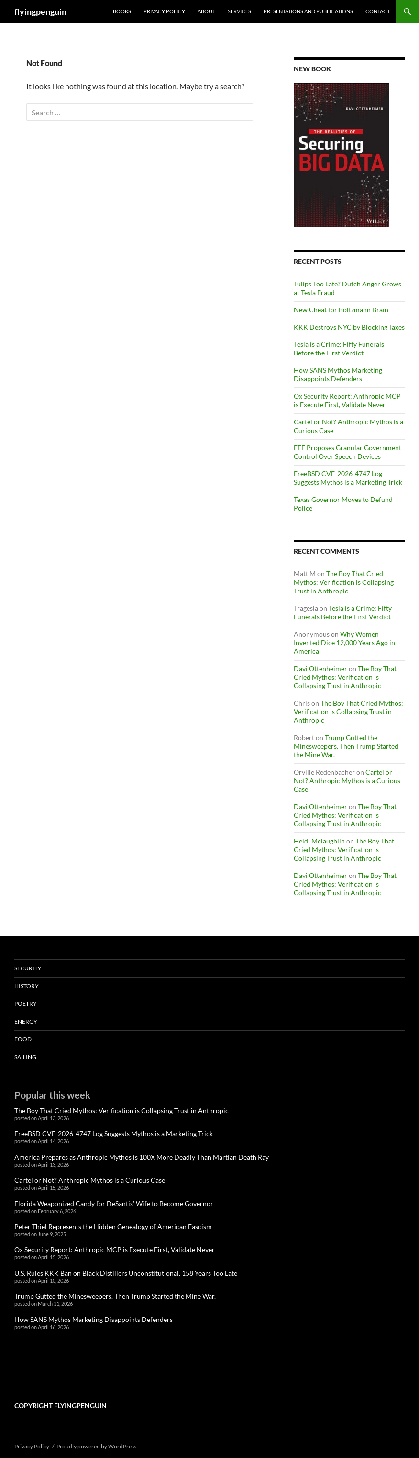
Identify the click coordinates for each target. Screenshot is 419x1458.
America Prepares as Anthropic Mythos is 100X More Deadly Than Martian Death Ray (141, 1157)
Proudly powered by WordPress (96, 1446)
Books (122, 11)
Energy (25, 1021)
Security (28, 968)
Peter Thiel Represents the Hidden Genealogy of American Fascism (113, 1226)
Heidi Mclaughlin (319, 841)
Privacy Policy (164, 11)
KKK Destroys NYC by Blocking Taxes (349, 327)
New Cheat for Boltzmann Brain (341, 310)
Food (23, 1039)
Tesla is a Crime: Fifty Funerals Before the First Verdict (339, 348)
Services (239, 11)
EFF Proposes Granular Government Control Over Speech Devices (347, 452)
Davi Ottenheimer (320, 668)
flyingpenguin (40, 11)
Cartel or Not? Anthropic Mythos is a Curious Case (347, 780)
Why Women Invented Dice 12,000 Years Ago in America (344, 642)
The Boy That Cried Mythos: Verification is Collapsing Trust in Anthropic (344, 582)
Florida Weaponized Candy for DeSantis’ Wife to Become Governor (113, 1203)
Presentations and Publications (308, 11)
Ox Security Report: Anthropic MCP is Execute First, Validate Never (347, 400)
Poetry (25, 1003)
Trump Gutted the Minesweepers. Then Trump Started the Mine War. (346, 746)
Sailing (25, 1056)
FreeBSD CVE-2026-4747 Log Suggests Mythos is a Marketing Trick (348, 477)
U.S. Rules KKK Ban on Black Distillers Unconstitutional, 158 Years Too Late (125, 1273)
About (206, 11)
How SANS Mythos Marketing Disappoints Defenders (338, 374)
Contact (377, 11)
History (26, 986)
